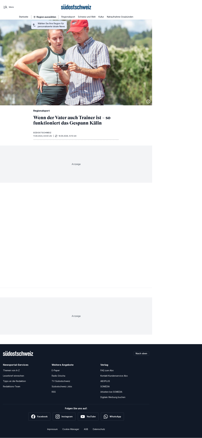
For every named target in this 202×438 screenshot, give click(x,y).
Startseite (23, 16)
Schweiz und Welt (87, 16)
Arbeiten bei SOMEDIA (111, 392)
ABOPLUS (105, 381)
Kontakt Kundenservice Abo (114, 375)
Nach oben (141, 353)
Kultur (101, 16)
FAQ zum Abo (107, 370)
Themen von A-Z (11, 370)
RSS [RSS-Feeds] (54, 392)
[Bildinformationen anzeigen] (148, 101)
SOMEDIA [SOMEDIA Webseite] (105, 386)
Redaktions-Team (11, 386)
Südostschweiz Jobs (62, 386)
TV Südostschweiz (61, 381)
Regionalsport (68, 16)
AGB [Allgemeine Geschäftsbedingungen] (86, 429)
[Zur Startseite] (76, 7)
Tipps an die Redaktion (14, 381)
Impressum (52, 429)
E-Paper (56, 370)
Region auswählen (46, 17)
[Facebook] (39, 417)
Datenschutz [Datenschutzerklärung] (99, 429)
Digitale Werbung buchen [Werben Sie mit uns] (112, 397)
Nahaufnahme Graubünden (120, 16)
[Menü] (8, 7)
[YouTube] (88, 417)
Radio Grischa (58, 375)
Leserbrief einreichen (13, 375)
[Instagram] (64, 417)
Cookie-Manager (70, 429)
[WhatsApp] (112, 417)
